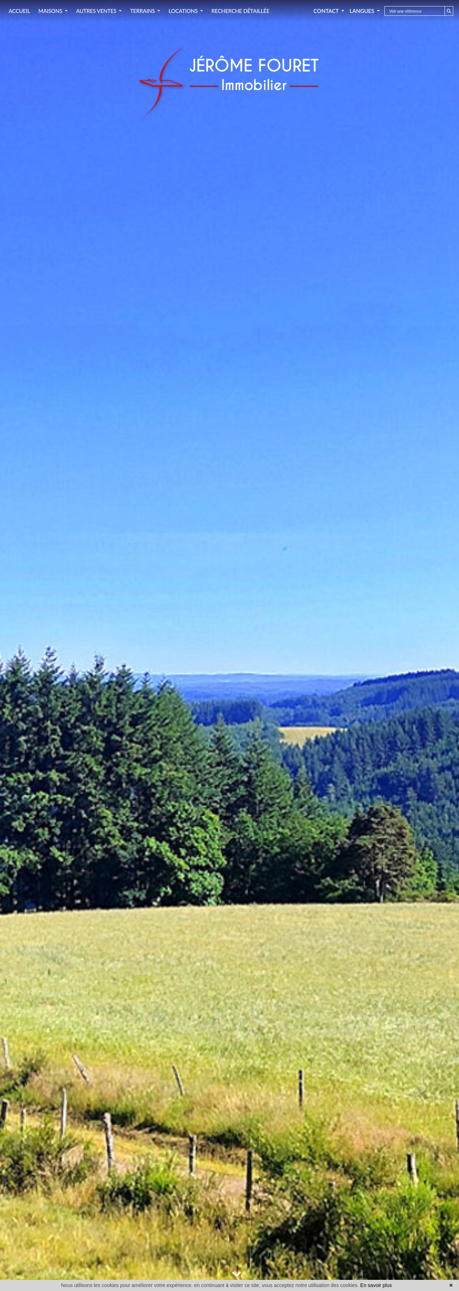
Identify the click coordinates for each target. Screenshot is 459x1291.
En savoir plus (376, 1285)
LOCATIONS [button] (183, 11)
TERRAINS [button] (143, 11)
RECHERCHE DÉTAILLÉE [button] (240, 11)
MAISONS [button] (50, 11)
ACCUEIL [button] (19, 11)
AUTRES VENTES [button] (96, 11)
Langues (362, 11)
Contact (327, 11)
